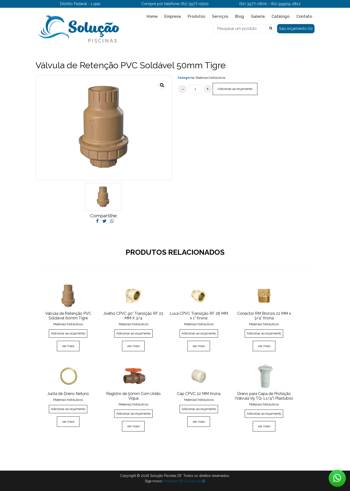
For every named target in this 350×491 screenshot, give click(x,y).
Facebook (195, 481)
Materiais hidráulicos (210, 77)
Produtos (196, 16)
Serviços (220, 16)
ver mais (68, 346)
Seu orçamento (296, 28)
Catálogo (280, 16)
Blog (239, 16)
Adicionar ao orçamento (235, 89)
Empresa (172, 16)
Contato (304, 16)
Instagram (172, 481)
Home (152, 16)
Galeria (258, 16)
